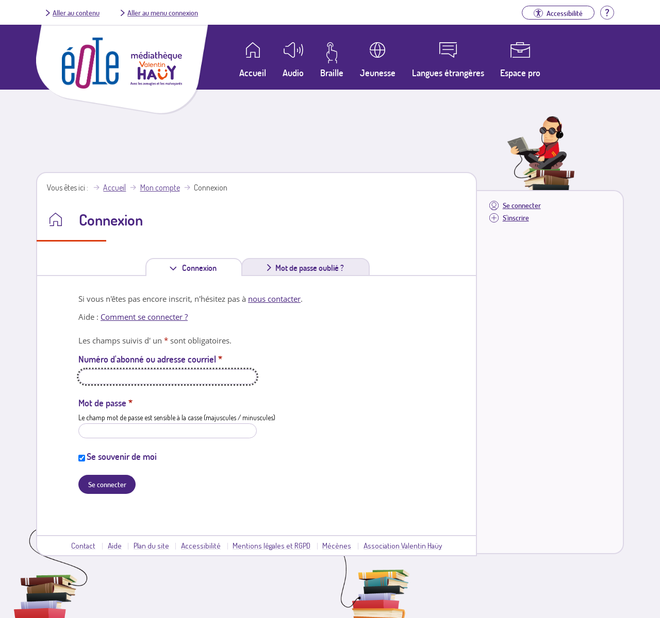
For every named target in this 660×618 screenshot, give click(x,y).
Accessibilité (201, 545)
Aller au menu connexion (162, 12)
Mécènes (336, 545)
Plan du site (151, 545)
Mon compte (160, 187)
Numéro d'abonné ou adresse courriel (150, 359)
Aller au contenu (76, 12)
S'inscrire (516, 217)
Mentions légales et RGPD (271, 545)
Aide (115, 545)
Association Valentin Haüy (403, 545)
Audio (293, 72)
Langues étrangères (448, 72)
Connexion (201, 267)
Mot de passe (105, 402)
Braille (331, 72)
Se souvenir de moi (122, 456)
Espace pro (520, 72)
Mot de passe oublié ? (309, 268)
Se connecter (522, 205)
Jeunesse (377, 72)
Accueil (114, 187)
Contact (83, 545)
